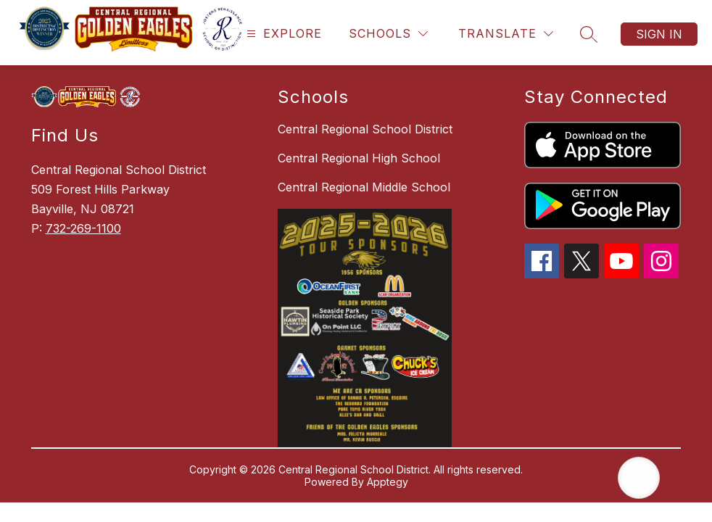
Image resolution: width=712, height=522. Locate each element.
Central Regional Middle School (364, 187)
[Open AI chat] (638, 477)
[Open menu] (282, 34)
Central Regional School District (365, 129)
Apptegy (387, 482)
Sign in (659, 34)
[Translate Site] (506, 34)
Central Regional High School (359, 158)
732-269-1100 (83, 228)
